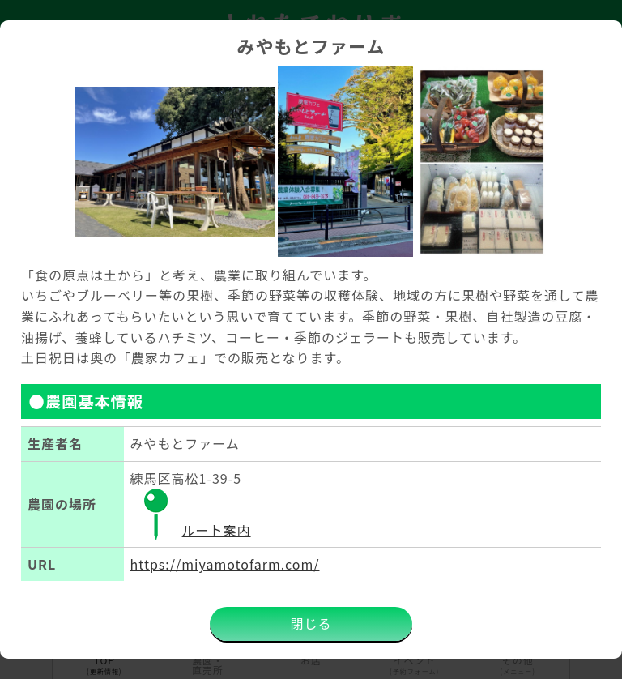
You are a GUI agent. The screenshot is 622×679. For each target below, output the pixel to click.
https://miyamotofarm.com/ (225, 564)
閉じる (310, 623)
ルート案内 (190, 530)
